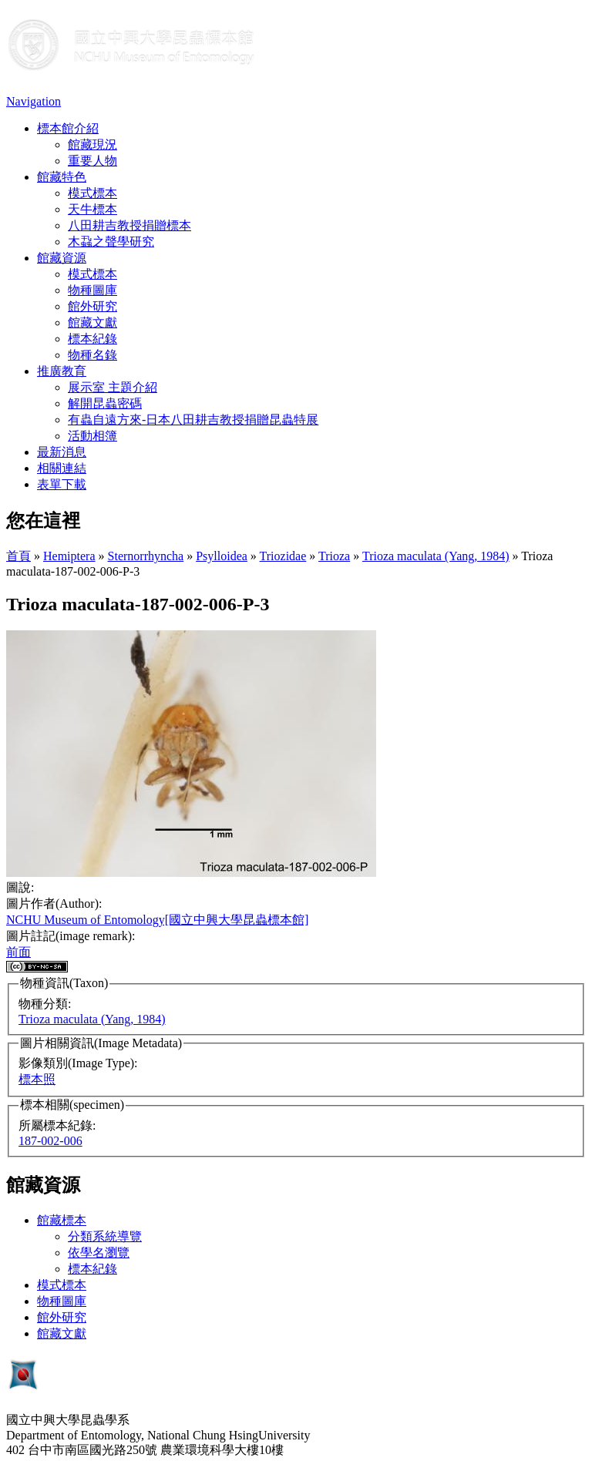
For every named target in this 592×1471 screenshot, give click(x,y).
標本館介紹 (68, 128)
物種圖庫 (92, 290)
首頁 (18, 556)
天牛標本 (92, 209)
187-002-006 (50, 1140)
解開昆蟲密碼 (105, 403)
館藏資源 (61, 257)
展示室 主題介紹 (112, 387)
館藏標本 (61, 1220)
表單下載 (61, 484)
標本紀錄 (92, 338)
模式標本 (92, 193)
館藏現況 (92, 144)
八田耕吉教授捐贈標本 (129, 225)
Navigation (33, 101)
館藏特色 (61, 176)
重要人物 (92, 160)
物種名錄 (92, 354)
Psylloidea (221, 556)
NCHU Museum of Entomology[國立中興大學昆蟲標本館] (157, 919)
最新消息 (61, 451)
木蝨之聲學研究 (111, 241)
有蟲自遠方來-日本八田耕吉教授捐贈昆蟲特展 (193, 419)
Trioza (334, 556)
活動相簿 (92, 435)
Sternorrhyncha (146, 556)
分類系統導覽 (105, 1236)
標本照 (37, 1079)
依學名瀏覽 (99, 1252)
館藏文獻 (92, 322)
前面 (18, 952)
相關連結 (61, 468)
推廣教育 (61, 371)
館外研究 (92, 306)
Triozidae (283, 556)
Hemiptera (69, 556)
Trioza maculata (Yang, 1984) (436, 556)
